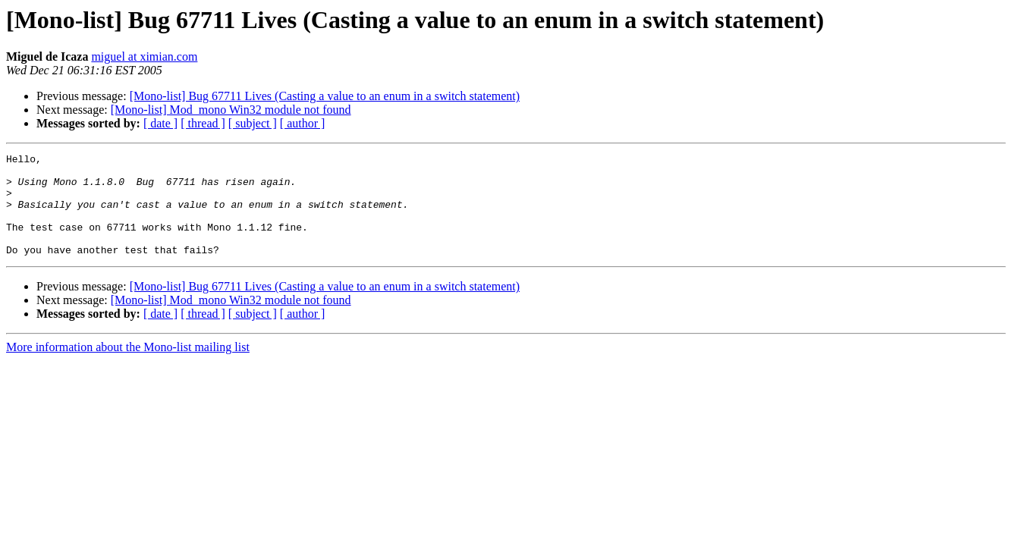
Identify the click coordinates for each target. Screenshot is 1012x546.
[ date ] (160, 123)
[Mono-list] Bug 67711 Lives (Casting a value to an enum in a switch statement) (325, 95)
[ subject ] (252, 123)
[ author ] (302, 123)
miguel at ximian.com (144, 56)
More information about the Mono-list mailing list (128, 367)
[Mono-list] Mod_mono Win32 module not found (231, 109)
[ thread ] (203, 123)
